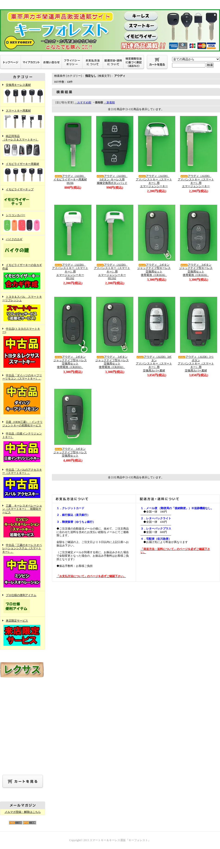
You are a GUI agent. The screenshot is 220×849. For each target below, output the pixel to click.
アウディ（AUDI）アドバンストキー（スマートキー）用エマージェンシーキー (154, 181)
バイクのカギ (22, 248)
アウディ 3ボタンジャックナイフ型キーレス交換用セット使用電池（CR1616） (196, 270)
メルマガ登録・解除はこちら (23, 812)
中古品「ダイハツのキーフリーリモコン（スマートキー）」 (22, 394)
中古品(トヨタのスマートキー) (22, 348)
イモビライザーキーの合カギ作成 (22, 276)
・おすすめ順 (83, 102)
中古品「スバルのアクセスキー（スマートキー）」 (22, 483)
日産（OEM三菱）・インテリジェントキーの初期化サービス (22, 423)
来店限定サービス (22, 633)
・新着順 (109, 102)
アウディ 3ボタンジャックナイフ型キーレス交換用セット (70, 452)
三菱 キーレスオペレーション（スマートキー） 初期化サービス (22, 521)
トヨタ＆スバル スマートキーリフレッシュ (22, 308)
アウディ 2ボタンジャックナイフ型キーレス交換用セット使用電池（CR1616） (154, 270)
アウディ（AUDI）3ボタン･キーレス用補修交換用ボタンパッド (112, 179)
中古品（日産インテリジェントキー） (22, 447)
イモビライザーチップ (22, 198)
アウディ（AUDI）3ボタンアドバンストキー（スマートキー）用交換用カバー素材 (154, 363)
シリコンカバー (22, 223)
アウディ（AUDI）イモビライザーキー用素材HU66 (70, 179)
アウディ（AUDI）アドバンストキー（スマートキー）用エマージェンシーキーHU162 (70, 271)
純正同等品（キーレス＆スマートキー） (22, 145)
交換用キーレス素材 (22, 93)
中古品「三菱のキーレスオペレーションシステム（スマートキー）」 (22, 566)
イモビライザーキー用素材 (22, 172)
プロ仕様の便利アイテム (22, 604)
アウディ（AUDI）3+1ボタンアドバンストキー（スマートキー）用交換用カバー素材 (196, 363)
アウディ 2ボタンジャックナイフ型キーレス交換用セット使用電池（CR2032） (70, 362)
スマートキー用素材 (22, 119)
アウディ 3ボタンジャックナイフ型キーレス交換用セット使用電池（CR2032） (112, 362)
